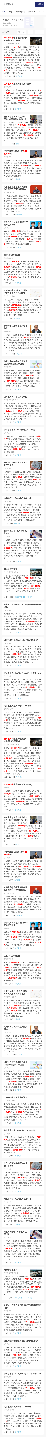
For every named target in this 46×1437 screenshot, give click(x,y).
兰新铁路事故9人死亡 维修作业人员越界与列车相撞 (15, 291)
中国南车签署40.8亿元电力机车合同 (19, 429)
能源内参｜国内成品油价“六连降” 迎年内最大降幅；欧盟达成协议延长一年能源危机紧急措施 (16, 117)
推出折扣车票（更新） (18, 83)
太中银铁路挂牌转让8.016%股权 (18, 706)
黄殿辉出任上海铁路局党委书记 (15, 327)
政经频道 (19, 215)
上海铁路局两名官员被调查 (15, 397)
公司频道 (19, 76)
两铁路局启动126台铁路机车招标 (15, 532)
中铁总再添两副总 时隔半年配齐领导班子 (16, 223)
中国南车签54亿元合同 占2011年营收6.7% (22, 673)
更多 (31, 25)
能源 (17, 144)
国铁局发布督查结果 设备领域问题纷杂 (21, 640)
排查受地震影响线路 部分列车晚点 (15, 39)
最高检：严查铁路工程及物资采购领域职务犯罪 (22, 605)
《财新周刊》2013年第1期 (23, 597)
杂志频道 (18, 283)
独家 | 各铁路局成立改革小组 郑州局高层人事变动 (15, 362)
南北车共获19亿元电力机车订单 (17, 498)
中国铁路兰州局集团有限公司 (14, 19)
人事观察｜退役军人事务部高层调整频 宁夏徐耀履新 (15, 187)
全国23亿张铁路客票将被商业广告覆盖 (15, 463)
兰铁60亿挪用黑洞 (12, 255)
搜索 (40, 4)
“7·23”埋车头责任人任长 (15, 152)
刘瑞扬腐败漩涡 (10, 569)
